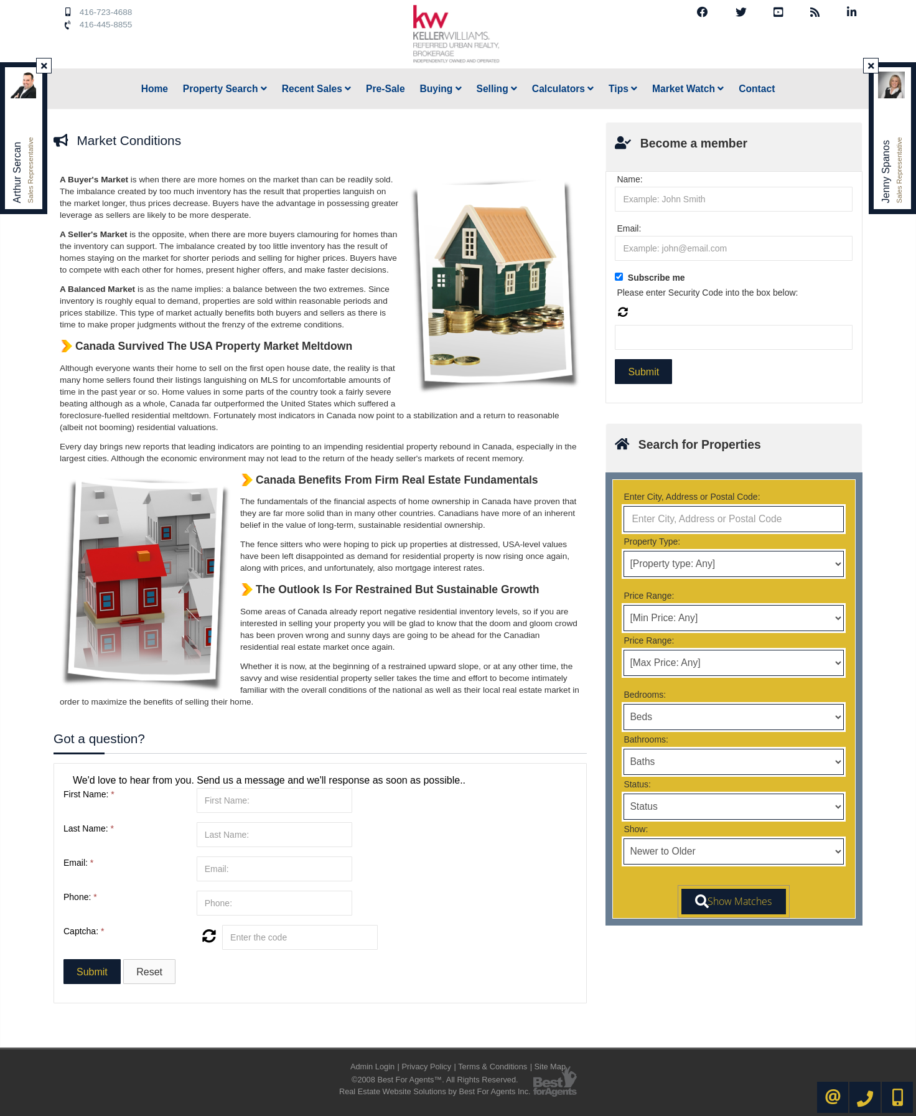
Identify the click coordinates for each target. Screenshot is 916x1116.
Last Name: (88, 828)
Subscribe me (656, 278)
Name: (629, 179)
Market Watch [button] (688, 88)
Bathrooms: (646, 739)
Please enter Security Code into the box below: (707, 293)
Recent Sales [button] (317, 88)
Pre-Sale (385, 88)
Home (154, 88)
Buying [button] (440, 88)
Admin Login (372, 1066)
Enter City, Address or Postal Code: (692, 497)
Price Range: (649, 596)
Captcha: (83, 931)
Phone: (80, 897)
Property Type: (652, 541)
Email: (78, 863)
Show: (636, 829)
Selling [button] (496, 88)
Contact (757, 88)
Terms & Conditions (492, 1066)
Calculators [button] (563, 88)
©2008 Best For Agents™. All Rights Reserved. (435, 1079)
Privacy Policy (426, 1066)
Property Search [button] (225, 88)
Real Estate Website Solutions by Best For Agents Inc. (435, 1091)
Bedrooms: (645, 695)
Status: (637, 784)
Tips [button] (623, 88)
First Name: (89, 794)
